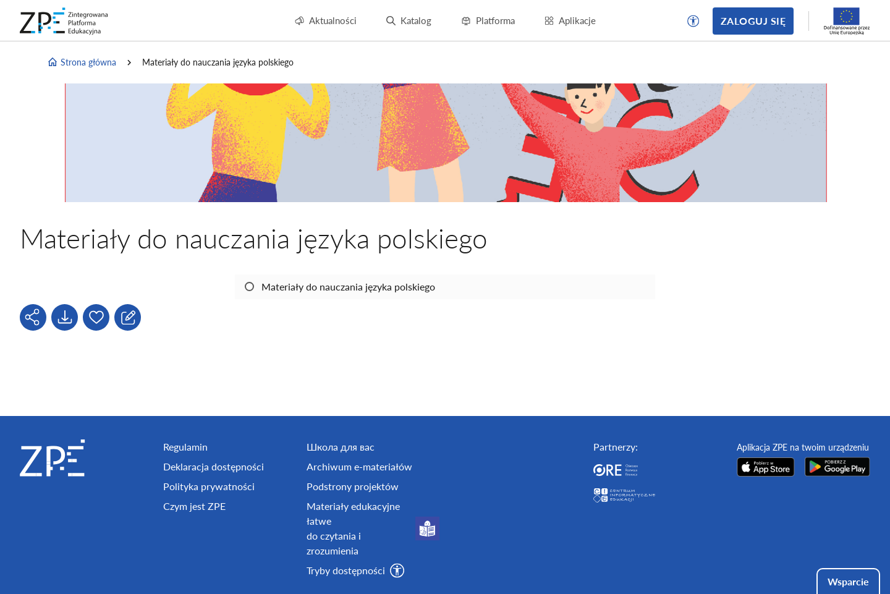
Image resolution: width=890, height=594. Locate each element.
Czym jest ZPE (194, 506)
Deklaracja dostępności (213, 466)
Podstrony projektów (353, 486)
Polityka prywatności (209, 486)
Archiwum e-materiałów (359, 466)
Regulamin (185, 446)
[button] (693, 21)
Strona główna (81, 62)
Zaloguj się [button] (753, 21)
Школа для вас (341, 446)
